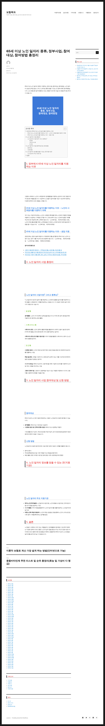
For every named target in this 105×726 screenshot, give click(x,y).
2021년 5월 (10, 645)
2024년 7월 (10, 585)
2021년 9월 (10, 638)
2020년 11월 (11, 656)
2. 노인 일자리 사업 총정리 (33, 137)
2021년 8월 (10, 640)
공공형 (31, 140)
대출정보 (88, 12)
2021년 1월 (10, 652)
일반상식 (96, 12)
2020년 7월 (10, 662)
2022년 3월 (10, 628)
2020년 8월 (10, 661)
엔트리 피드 (10, 703)
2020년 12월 (11, 654)
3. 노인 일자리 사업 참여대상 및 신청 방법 (37, 146)
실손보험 (65, 12)
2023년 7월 (10, 606)
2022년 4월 (10, 626)
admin (8, 66)
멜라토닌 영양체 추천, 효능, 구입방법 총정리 (87, 79)
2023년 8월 (10, 604)
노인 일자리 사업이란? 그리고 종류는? (37, 139)
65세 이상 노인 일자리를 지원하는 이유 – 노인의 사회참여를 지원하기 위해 (47, 133)
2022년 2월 (10, 630)
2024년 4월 (10, 590)
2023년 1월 (10, 613)
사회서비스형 (32, 142)
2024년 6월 (10, 587)
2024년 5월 (10, 589)
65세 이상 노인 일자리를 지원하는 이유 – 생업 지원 (41, 135)
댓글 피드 (10, 704)
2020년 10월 (11, 657)
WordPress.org (11, 706)
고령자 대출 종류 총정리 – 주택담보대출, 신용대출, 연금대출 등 (43, 250)
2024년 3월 (10, 592)
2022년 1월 (10, 632)
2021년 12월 (11, 633)
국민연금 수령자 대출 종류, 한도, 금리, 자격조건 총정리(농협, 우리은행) (45, 254)
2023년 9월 (10, 602)
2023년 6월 (10, 608)
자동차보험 (57, 12)
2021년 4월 (10, 647)
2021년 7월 (10, 642)
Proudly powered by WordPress (20, 718)
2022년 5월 (10, 625)
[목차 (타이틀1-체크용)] (64, 129)
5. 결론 (27, 155)
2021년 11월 (10, 635)
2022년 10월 (11, 616)
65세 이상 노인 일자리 (11, 73)
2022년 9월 (10, 618)
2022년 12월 (11, 614)
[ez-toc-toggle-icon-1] (64, 128)
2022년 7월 (10, 621)
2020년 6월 (10, 664)
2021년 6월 (10, 644)
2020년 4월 (10, 668)
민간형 (31, 144)
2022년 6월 (10, 623)
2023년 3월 (10, 611)
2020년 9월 (10, 659)
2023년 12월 (11, 597)
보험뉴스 (81, 12)
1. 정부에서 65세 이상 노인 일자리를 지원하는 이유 (39, 131)
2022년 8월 (10, 620)
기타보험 (73, 12)
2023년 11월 (11, 599)
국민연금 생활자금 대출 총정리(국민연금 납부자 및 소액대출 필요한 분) (45, 252)
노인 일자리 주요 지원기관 (34, 153)
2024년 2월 (10, 594)
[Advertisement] (52, 37)
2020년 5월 (10, 666)
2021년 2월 (10, 650)
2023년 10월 (11, 601)
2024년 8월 (10, 584)
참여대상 (30, 148)
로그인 (9, 701)
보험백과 (11, 12)
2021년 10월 (11, 637)
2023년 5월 (10, 609)
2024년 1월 (10, 596)
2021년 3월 (10, 649)
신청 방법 (30, 149)
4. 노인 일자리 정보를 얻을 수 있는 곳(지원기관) (39, 151)
